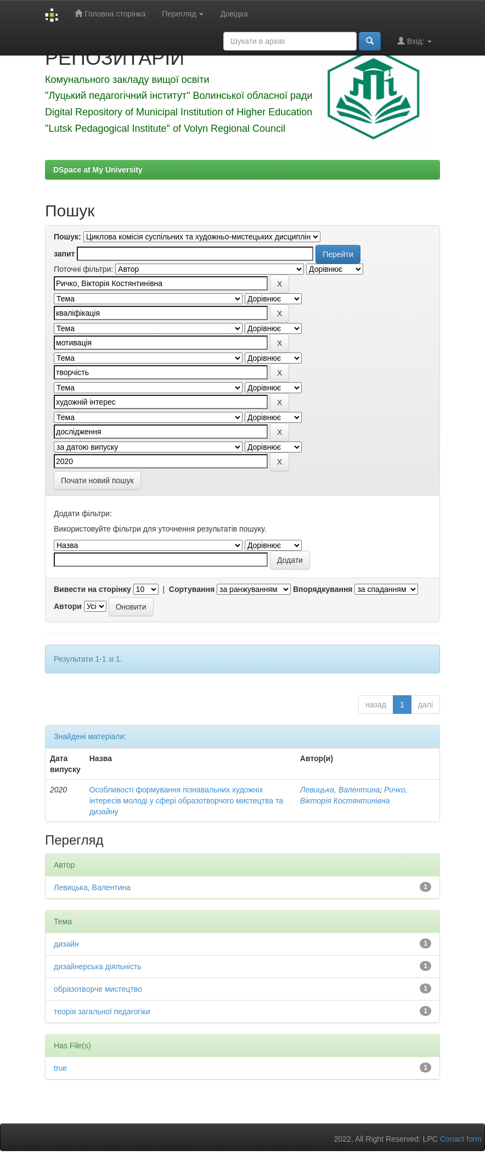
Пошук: (67, 236)
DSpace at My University (98, 169)
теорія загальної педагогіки (102, 1011)
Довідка (233, 13)
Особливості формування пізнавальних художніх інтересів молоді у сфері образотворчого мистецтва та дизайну (186, 800)
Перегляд (183, 13)
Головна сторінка (110, 13)
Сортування (192, 589)
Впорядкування (323, 589)
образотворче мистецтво (98, 989)
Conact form (461, 1139)
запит (64, 253)
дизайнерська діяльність (98, 966)
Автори (68, 606)
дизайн (66, 944)
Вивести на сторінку (92, 589)
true (60, 1068)
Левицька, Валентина (340, 789)
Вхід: (414, 41)
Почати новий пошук (97, 480)
